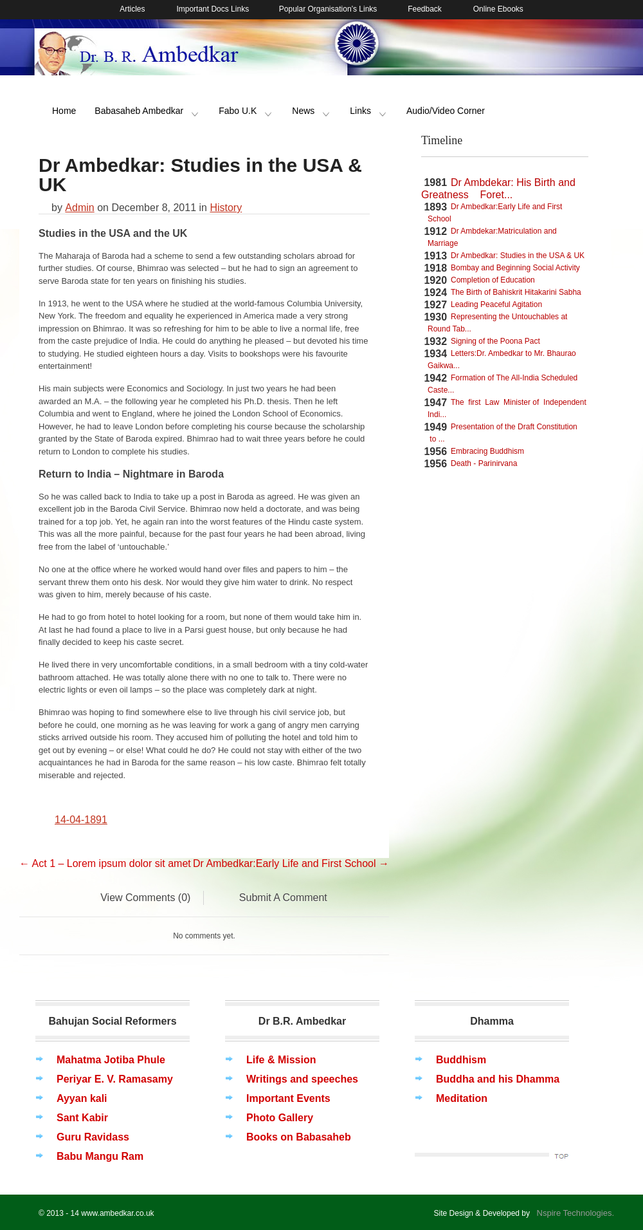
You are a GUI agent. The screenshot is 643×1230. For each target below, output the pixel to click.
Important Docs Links (213, 9)
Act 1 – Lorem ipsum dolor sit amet (105, 863)
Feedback (424, 9)
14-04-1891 (81, 819)
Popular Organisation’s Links (326, 9)
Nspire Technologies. (573, 1213)
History (226, 207)
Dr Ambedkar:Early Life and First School (291, 863)
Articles (132, 9)
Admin (79, 207)
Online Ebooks (498, 9)
